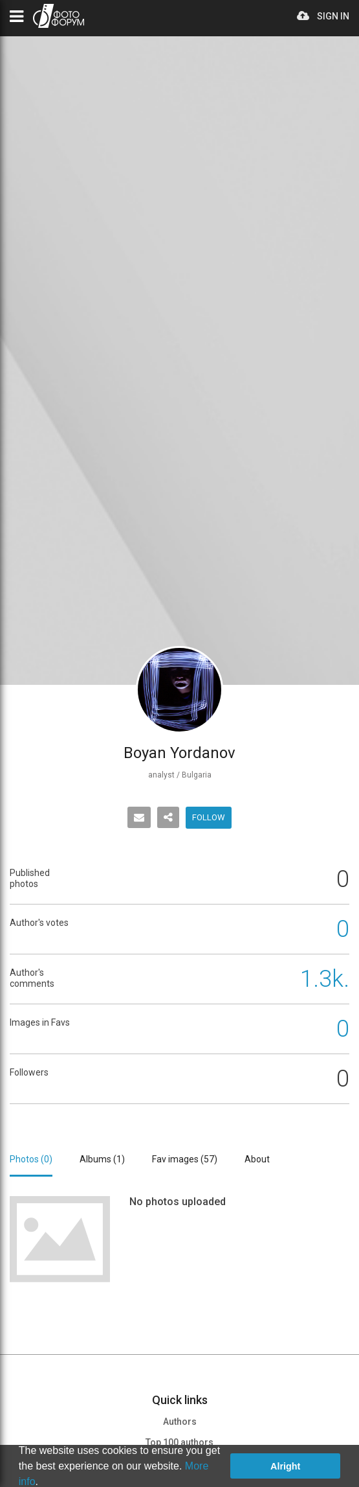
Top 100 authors (179, 1442)
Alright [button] (285, 1466)
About (257, 1159)
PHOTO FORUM (58, 16)
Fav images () (184, 1159)
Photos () (31, 1159)
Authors (180, 1421)
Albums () (102, 1159)
